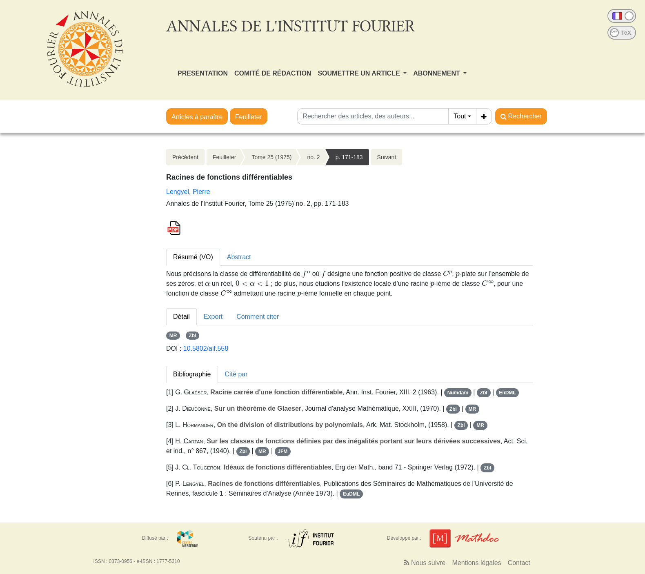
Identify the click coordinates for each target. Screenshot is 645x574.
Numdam (457, 393)
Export (213, 316)
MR (173, 335)
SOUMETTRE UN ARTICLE (360, 73)
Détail (181, 316)
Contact (519, 562)
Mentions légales (476, 562)
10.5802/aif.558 (205, 348)
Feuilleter (248, 116)
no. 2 (313, 157)
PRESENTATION (203, 73)
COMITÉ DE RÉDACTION (272, 73)
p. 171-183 (349, 157)
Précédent (185, 157)
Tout (460, 116)
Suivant (386, 157)
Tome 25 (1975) (271, 157)
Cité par (236, 374)
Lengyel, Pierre (188, 191)
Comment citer (257, 316)
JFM (282, 451)
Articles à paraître (196, 116)
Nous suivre (425, 562)
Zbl (192, 335)
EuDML (507, 393)
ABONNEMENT (437, 73)
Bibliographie (192, 374)
